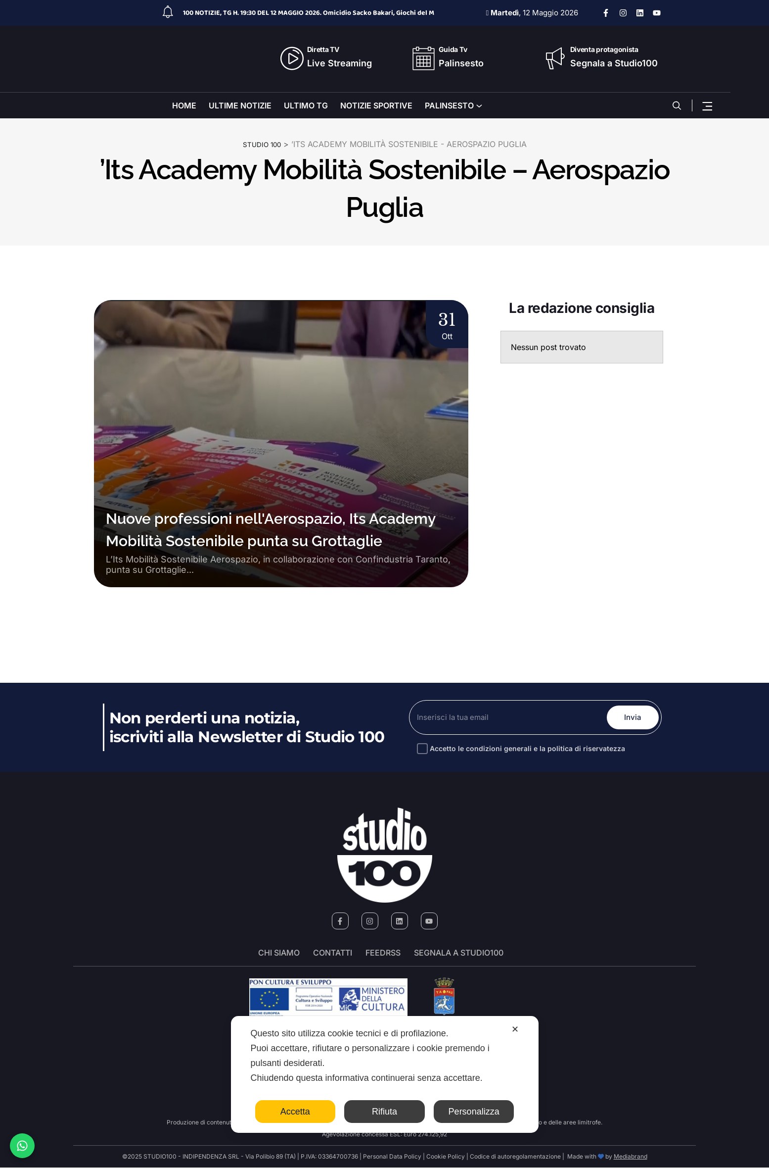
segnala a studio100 (458, 953)
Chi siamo (279, 953)
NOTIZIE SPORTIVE (376, 105)
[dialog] (385, 1074)
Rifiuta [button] (384, 1112)
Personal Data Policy (392, 1157)
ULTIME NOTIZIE (240, 105)
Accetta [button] (295, 1112)
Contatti (332, 953)
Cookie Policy (445, 1157)
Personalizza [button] (474, 1112)
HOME (184, 105)
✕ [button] (515, 1029)
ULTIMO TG (306, 105)
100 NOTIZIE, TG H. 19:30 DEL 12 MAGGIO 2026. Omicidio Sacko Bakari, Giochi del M (308, 12)
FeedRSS (383, 953)
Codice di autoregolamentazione (514, 1157)
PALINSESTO (449, 105)
